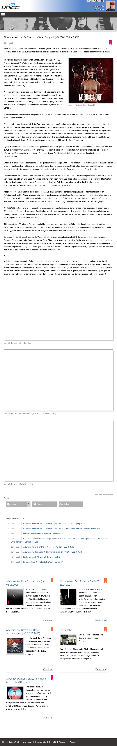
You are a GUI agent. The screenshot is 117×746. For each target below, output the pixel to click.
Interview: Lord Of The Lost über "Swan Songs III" (43, 562)
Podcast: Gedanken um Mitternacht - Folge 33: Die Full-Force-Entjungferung (54, 523)
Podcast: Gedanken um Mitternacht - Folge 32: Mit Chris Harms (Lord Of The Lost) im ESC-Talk (62, 528)
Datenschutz (40, 742)
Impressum (27, 742)
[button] (18, 504)
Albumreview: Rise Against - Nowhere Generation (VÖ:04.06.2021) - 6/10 (52, 552)
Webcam (62, 742)
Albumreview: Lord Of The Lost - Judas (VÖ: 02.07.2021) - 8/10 (48, 547)
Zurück (6, 498)
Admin (72, 742)
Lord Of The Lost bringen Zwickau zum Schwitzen (43, 533)
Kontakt (52, 742)
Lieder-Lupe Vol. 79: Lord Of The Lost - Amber (41, 557)
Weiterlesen (47, 620)
